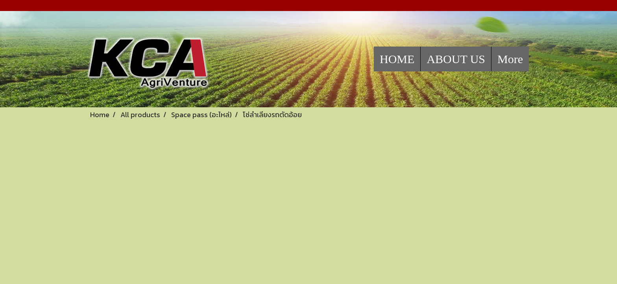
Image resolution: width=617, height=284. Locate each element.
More (510, 58)
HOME (397, 58)
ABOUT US (456, 58)
